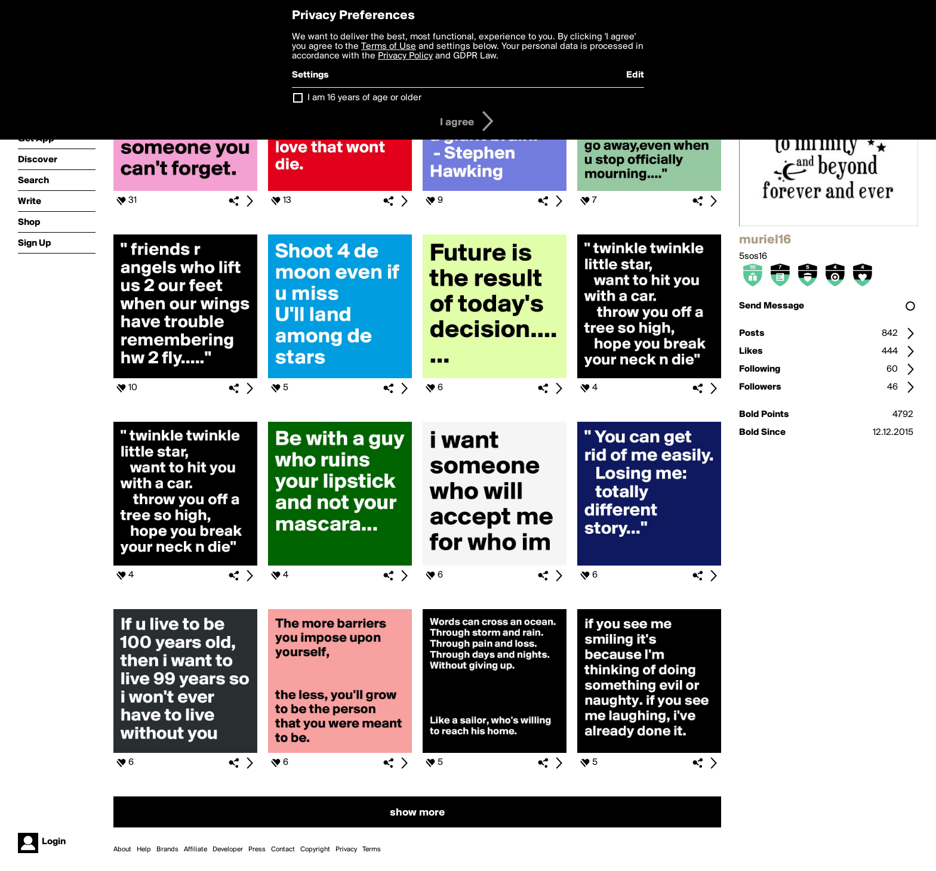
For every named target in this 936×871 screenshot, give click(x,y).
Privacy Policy (405, 56)
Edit (635, 75)
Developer (228, 849)
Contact (283, 849)
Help (144, 849)
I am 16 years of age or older (364, 98)
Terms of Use (388, 46)
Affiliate (195, 849)
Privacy (346, 849)
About (122, 849)
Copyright (315, 849)
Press (257, 849)
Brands (167, 849)
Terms (371, 849)
